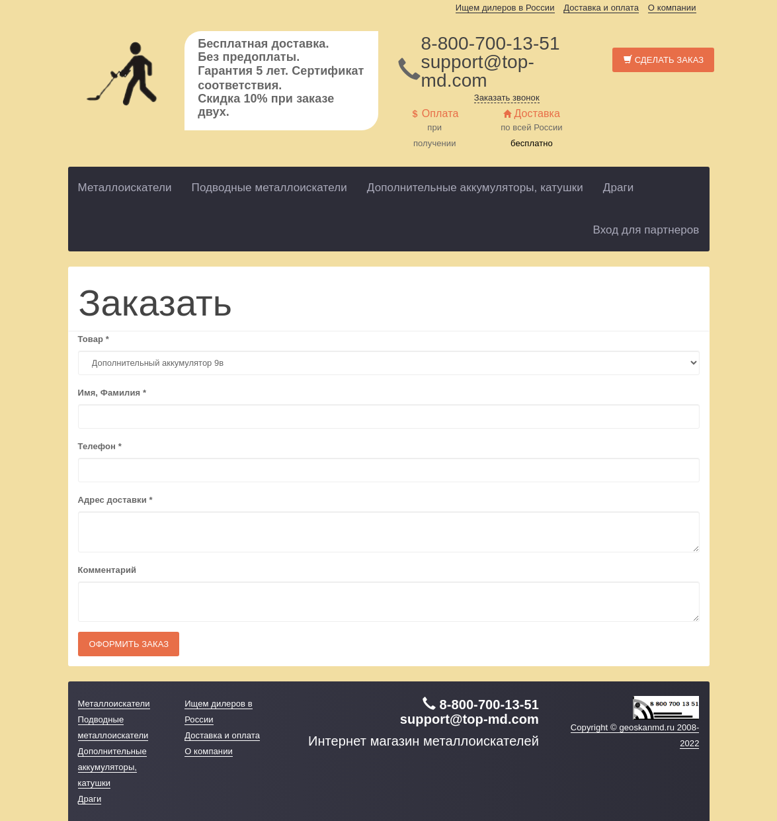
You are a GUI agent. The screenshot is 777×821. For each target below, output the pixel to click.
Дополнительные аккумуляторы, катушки (475, 187)
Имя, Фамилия (112, 393)
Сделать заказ (664, 60)
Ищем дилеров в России (505, 8)
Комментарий (107, 570)
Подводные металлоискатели (269, 187)
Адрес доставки (115, 500)
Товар (93, 339)
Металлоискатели (125, 187)
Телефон (100, 446)
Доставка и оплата (601, 8)
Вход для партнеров (646, 230)
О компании (672, 8)
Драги (618, 187)
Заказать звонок (507, 98)
